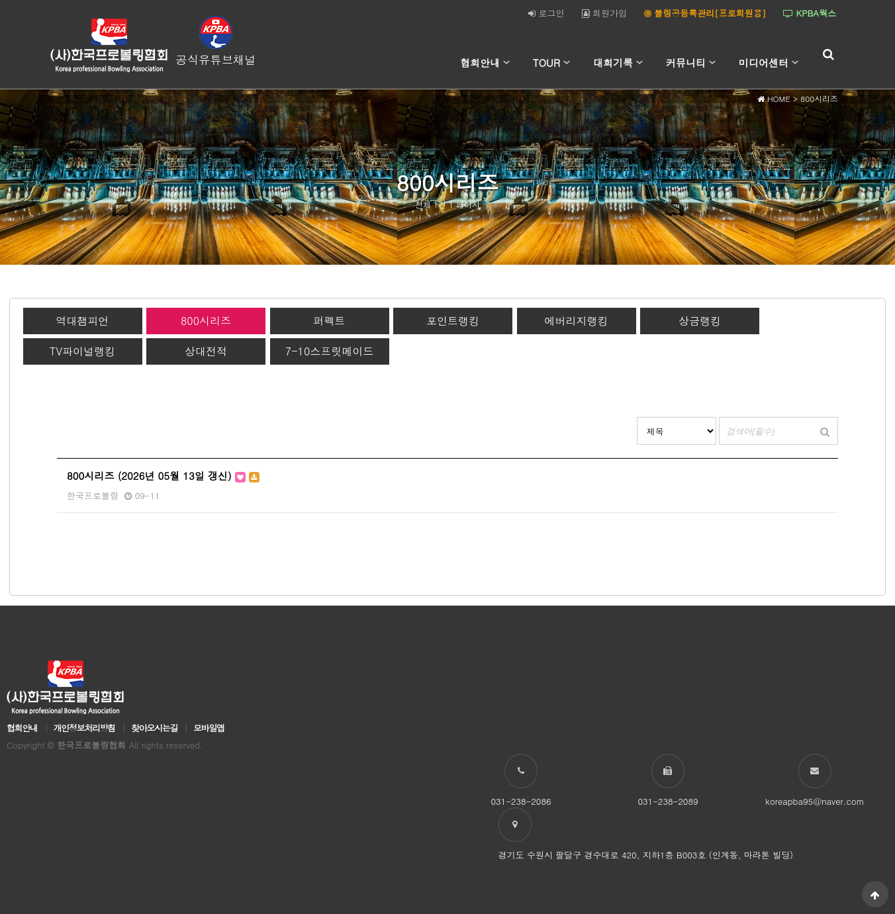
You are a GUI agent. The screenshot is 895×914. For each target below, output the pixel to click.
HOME (773, 98)
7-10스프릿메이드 (329, 351)
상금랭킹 (700, 320)
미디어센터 (763, 62)
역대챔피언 (82, 320)
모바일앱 (208, 727)
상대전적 (206, 351)
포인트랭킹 (452, 320)
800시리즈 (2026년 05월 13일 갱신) (163, 475)
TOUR (546, 62)
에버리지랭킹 (576, 320)
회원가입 (604, 13)
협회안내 (480, 62)
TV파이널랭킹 (82, 351)
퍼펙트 (330, 320)
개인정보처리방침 (84, 727)
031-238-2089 (667, 801)
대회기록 (613, 62)
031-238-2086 (521, 801)
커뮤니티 (686, 62)
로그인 (546, 13)
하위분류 (506, 62)
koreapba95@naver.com (814, 801)
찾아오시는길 (154, 727)
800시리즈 (206, 320)
